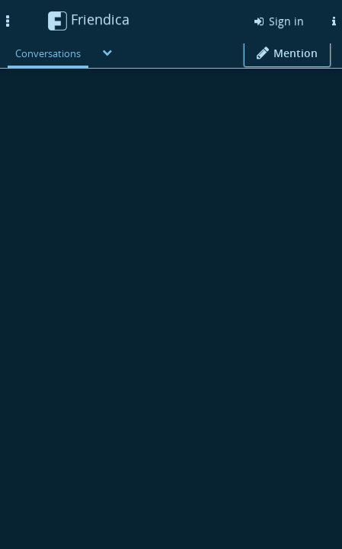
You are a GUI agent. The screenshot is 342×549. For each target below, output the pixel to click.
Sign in (278, 21)
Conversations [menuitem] (48, 53)
